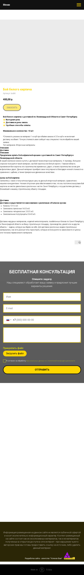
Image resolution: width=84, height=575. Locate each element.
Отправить (58, 370)
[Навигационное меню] (79, 4)
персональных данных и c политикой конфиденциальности (50, 361)
